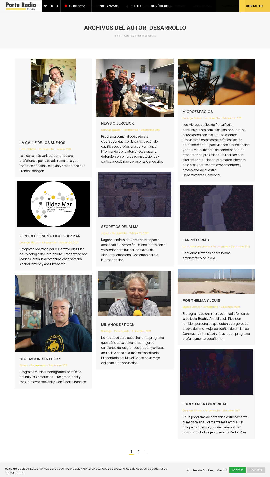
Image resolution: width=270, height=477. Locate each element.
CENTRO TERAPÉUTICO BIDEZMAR (50, 235)
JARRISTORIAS (196, 239)
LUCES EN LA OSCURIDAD (205, 404)
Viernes (206, 246)
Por (46, 149)
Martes (35, 242)
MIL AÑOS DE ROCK (118, 324)
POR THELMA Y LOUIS (201, 300)
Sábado (31, 149)
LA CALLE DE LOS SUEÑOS (42, 142)
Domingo (106, 130)
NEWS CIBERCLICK (117, 123)
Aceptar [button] (237, 470)
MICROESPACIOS (198, 111)
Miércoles (195, 246)
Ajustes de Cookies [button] (200, 470)
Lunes (23, 149)
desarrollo (167, 27)
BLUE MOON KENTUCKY (40, 358)
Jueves (105, 233)
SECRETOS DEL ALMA (120, 226)
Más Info (222, 470)
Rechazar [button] (256, 470)
